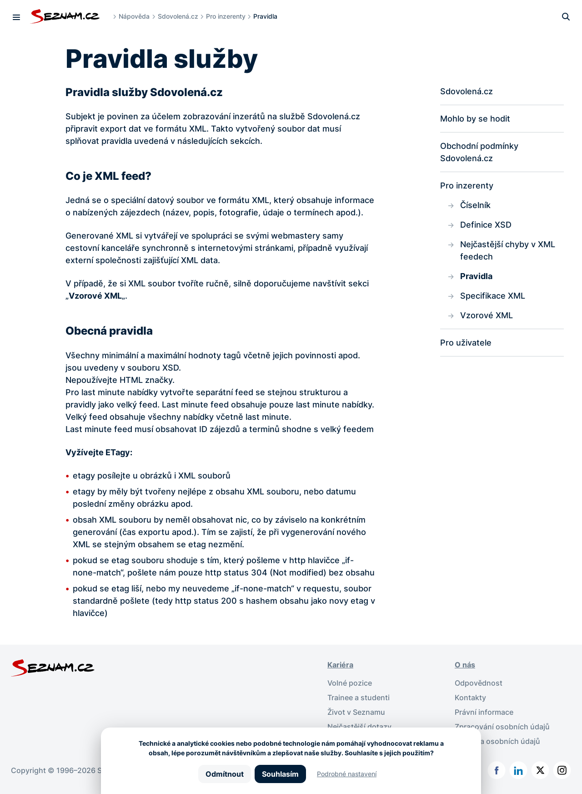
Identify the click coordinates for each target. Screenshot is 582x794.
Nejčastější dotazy (359, 726)
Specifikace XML (492, 295)
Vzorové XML (486, 315)
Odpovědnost (478, 682)
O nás (465, 664)
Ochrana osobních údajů (497, 741)
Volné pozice (349, 682)
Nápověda (134, 16)
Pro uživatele (466, 342)
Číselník (475, 205)
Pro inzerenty (226, 16)
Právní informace (484, 712)
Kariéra (340, 664)
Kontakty (470, 697)
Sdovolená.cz (178, 16)
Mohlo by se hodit (475, 118)
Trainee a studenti (358, 697)
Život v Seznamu (356, 712)
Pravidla (476, 276)
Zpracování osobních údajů (502, 726)
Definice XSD (486, 224)
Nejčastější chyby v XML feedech (507, 250)
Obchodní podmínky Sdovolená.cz (479, 152)
